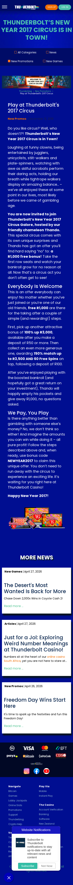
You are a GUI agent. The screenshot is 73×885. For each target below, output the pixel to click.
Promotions (15, 810)
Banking (44, 814)
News (52, 52)
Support (13, 814)
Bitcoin (12, 791)
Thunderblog (16, 819)
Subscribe (27, 866)
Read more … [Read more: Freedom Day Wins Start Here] (13, 726)
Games (12, 795)
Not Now (47, 866)
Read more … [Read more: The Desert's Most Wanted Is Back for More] (13, 606)
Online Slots (15, 805)
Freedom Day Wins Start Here (35, 703)
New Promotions (22, 61)
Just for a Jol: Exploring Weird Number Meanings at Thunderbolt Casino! (36, 644)
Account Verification (51, 809)
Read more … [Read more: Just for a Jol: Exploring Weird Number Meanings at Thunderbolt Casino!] (13, 668)
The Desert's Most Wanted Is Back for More (35, 588)
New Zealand (47, 823)
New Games (54, 61)
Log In (65, 7)
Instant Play (46, 795)
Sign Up (51, 7)
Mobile (43, 791)
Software (44, 819)
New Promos (17, 119)
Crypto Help (15, 824)
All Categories (27, 52)
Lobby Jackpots (17, 800)
